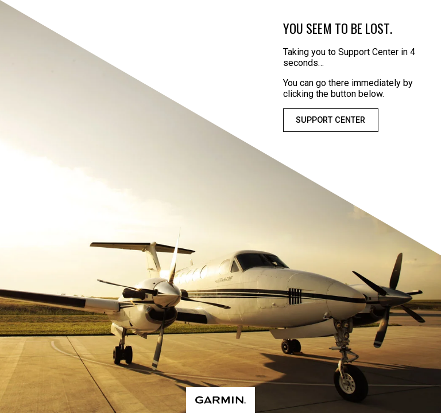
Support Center (330, 120)
